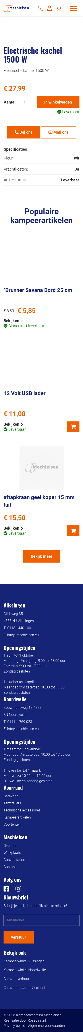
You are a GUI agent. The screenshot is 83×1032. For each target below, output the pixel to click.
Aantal (9, 102)
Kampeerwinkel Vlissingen (24, 961)
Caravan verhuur (16, 979)
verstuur (18, 937)
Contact (10, 867)
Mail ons (58, 132)
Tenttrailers (12, 803)
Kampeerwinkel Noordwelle (25, 970)
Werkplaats (12, 853)
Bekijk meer (41, 556)
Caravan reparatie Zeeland (24, 988)
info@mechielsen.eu (23, 635)
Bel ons (24, 132)
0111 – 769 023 (19, 722)
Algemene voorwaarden (46, 1026)
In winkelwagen (58, 102)
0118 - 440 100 (19, 628)
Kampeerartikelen (17, 817)
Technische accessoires (22, 810)
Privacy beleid (14, 1026)
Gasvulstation (14, 860)
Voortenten (12, 824)
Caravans (11, 796)
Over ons (10, 846)
